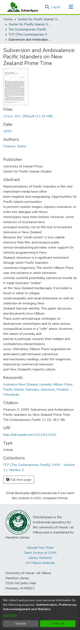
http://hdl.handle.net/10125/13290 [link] (29, 434)
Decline (21, 624)
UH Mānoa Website (40, 563)
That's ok (57, 624)
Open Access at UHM (40, 552)
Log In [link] (56, 7)
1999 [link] (7, 131)
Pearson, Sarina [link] (14, 146)
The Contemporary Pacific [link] (27, 29)
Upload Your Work (40, 547)
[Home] (21, 7)
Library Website (40, 557)
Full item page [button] (18, 479)
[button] (47, 7)
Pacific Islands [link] (13, 389)
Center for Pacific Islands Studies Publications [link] (30, 24)
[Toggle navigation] (71, 7)
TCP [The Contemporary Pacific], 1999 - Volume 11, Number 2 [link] (30, 34)
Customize (10, 615)
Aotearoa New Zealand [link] (20, 384)
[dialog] (40, 613)
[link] (28, 116)
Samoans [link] (32, 389)
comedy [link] (45, 384)
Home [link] (8, 19)
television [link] (48, 389)
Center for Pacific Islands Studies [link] (39, 19)
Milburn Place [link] (62, 384)
